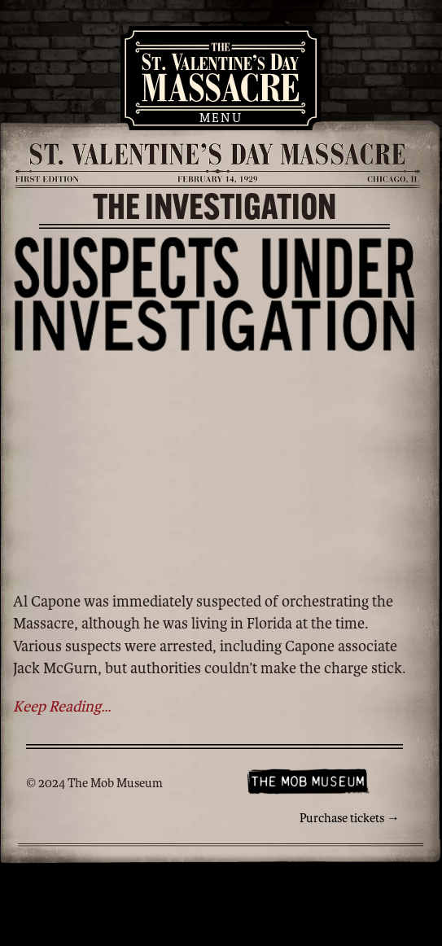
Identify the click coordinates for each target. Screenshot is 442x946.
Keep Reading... (62, 706)
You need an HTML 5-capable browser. (214, 470)
